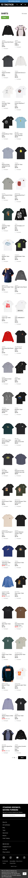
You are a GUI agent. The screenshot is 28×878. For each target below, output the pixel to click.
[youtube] (17, 857)
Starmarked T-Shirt (21, 614)
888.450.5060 (6, 844)
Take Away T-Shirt (8, 553)
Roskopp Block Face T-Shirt (21, 186)
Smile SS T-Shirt (21, 155)
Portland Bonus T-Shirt (8, 124)
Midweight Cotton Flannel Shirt (21, 278)
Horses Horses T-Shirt (8, 492)
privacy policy (9, 876)
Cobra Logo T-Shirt (8, 308)
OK (24, 873)
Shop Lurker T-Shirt (21, 583)
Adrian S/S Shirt (8, 155)
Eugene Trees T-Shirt (8, 645)
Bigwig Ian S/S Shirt (21, 461)
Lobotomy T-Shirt (8, 216)
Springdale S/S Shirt (8, 369)
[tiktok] (10, 857)
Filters (5, 17)
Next (22, 757)
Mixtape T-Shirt (8, 400)
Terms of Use (19, 861)
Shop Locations (6, 852)
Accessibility (12, 861)
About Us (5, 822)
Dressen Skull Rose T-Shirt (21, 95)
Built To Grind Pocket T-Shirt (8, 523)
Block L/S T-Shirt (8, 675)
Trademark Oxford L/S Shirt (21, 64)
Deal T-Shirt (21, 369)
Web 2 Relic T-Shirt (8, 614)
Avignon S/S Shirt (8, 63)
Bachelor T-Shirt (21, 400)
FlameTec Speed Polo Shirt (8, 738)
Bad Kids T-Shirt (8, 247)
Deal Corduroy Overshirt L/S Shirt (21, 738)
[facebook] (24, 857)
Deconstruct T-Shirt (21, 553)
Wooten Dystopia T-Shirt (21, 492)
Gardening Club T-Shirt (21, 645)
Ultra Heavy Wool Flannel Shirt (8, 33)
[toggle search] (17, 4)
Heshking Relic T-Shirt (21, 247)
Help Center (5, 833)
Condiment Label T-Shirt (21, 675)
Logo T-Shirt (21, 430)
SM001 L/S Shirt (8, 583)
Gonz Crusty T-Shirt (8, 430)
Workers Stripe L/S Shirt (8, 706)
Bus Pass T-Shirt (21, 124)
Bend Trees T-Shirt (21, 706)
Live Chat (5, 849)
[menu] (25, 4)
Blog (4, 827)
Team (4, 830)
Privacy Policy (12, 863)
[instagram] (4, 857)
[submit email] (23, 815)
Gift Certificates (6, 825)
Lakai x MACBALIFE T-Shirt (21, 309)
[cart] (21, 4)
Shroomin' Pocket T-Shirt (8, 277)
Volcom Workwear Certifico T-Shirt (21, 523)
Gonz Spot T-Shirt (8, 94)
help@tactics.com (7, 846)
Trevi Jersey (21, 32)
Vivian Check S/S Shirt (8, 185)
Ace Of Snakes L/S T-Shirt (21, 217)
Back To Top (14, 866)
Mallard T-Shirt (21, 339)
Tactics (7, 5)
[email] (14, 815)
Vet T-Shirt (8, 461)
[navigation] (13, 757)
